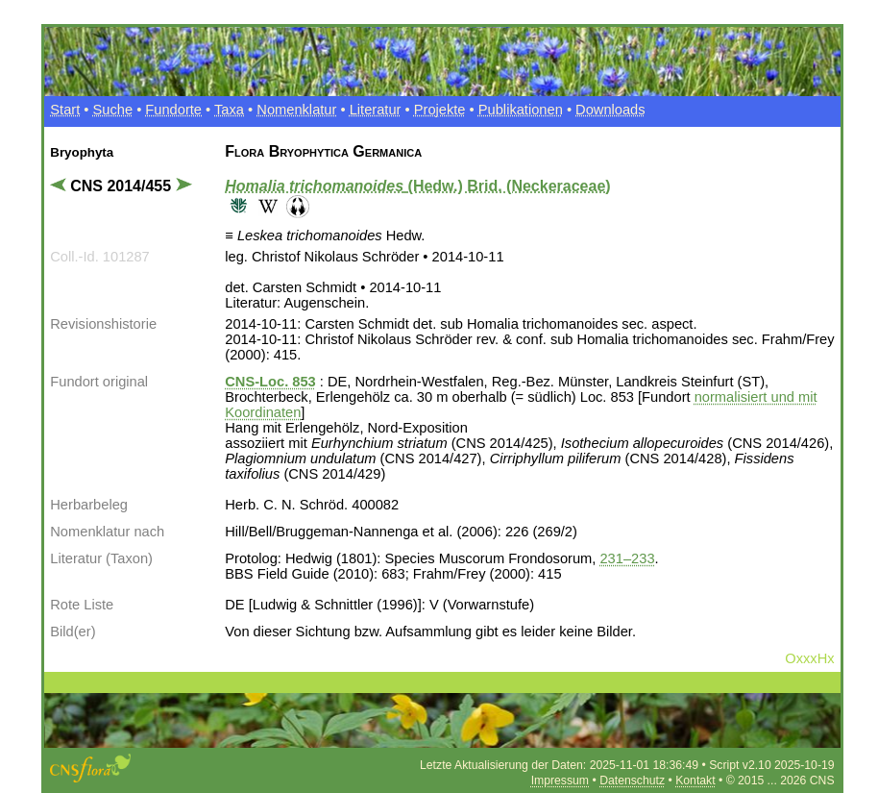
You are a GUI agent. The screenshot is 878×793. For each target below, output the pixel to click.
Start (65, 109)
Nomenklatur (296, 109)
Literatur (376, 109)
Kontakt (695, 780)
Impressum (560, 780)
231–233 (626, 558)
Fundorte (173, 109)
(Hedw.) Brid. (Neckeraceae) (417, 186)
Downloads (610, 109)
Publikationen (520, 109)
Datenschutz (632, 780)
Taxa (229, 109)
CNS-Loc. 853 (270, 381)
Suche (113, 109)
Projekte (440, 109)
